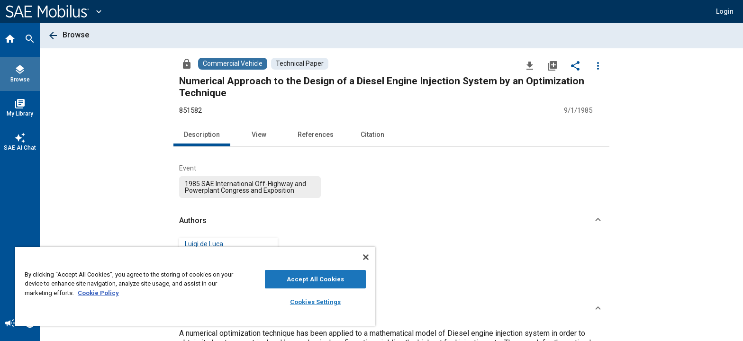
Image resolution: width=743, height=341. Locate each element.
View (259, 134)
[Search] (30, 40)
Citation (372, 134)
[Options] (598, 65)
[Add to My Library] (552, 65)
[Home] (10, 40)
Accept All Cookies (315, 279)
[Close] (366, 257)
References (316, 134)
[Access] (186, 63)
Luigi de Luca (204, 244)
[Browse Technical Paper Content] (299, 64)
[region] (195, 286)
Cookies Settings (315, 301)
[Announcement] (10, 324)
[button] (724, 11)
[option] (250, 187)
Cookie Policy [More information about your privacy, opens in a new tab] (98, 292)
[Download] (529, 65)
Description (202, 134)
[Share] (575, 65)
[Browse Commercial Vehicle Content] (232, 64)
